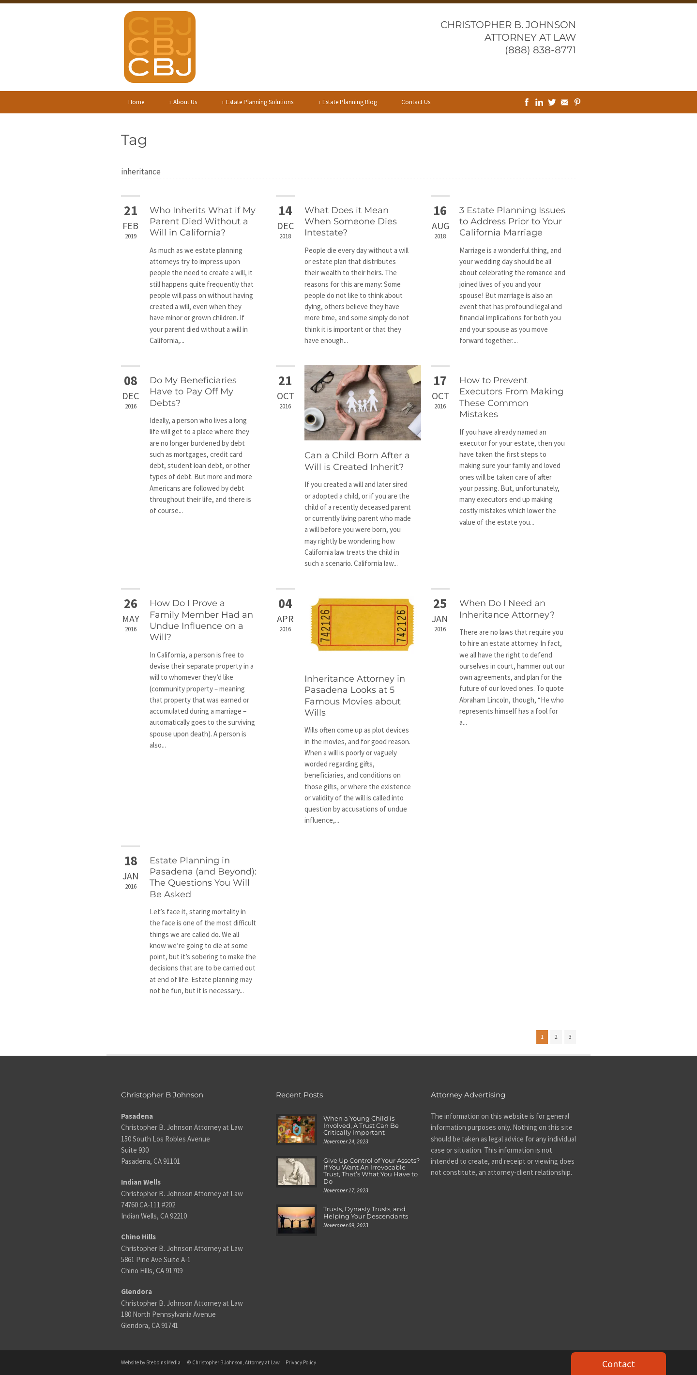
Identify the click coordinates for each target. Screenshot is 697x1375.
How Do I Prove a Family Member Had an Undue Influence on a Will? (201, 620)
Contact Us (415, 102)
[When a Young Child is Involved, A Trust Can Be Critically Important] (296, 1129)
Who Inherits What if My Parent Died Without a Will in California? (203, 221)
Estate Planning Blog (347, 102)
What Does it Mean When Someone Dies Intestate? (350, 221)
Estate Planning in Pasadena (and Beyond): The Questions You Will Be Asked (203, 877)
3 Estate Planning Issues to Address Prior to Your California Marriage (512, 221)
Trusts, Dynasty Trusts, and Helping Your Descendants (365, 1212)
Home (136, 102)
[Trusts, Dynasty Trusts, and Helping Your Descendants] (296, 1220)
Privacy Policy (301, 1362)
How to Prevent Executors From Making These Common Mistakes (511, 397)
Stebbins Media (163, 1362)
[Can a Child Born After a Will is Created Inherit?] (362, 402)
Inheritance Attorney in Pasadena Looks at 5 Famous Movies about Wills (354, 695)
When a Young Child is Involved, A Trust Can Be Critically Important (361, 1125)
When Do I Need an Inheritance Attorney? (507, 609)
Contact (618, 1364)
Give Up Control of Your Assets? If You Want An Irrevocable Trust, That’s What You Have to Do (371, 1170)
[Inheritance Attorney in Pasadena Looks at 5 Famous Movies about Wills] (362, 625)
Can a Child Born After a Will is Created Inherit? (357, 461)
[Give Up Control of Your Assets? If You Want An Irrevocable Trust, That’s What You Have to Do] (296, 1171)
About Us (182, 102)
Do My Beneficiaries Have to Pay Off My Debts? (193, 391)
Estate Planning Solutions (257, 102)
